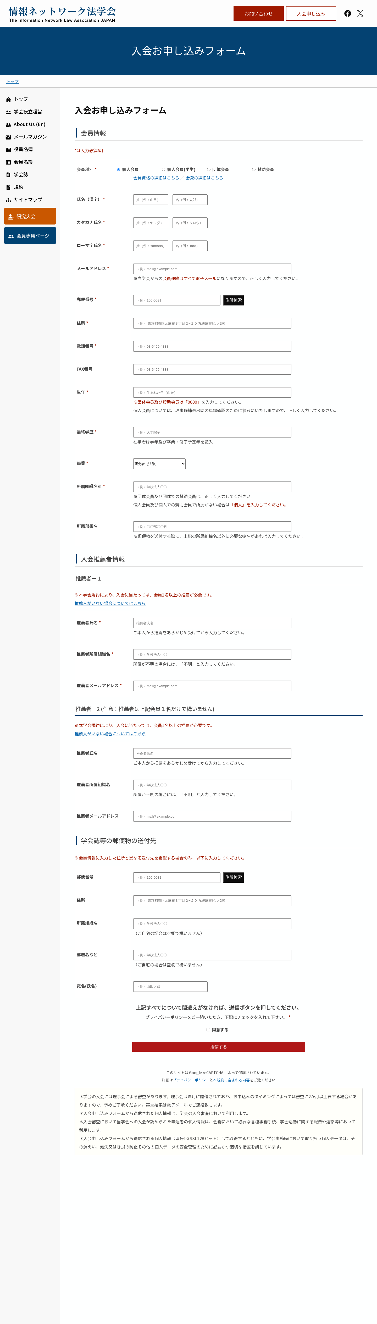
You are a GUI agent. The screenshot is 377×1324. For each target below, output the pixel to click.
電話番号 (85, 346)
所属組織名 (87, 923)
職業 (81, 463)
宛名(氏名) (87, 986)
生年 (81, 392)
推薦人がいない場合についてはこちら (110, 603)
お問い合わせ (259, 13)
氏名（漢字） (89, 199)
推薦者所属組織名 (93, 654)
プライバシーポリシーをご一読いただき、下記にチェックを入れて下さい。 (216, 1017)
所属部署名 (87, 526)
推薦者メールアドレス (98, 685)
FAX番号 (84, 369)
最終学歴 (85, 432)
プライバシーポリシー (191, 1079)
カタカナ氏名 (89, 222)
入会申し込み (311, 13)
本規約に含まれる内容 (231, 1079)
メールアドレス (91, 268)
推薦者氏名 (87, 622)
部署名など (87, 954)
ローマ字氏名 (89, 245)
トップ (12, 81)
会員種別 (85, 169)
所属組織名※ (89, 486)
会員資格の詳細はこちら (156, 177)
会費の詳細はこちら (204, 177)
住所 (81, 323)
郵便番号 (85, 299)
